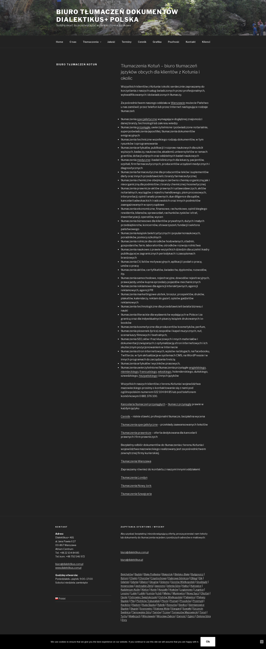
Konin (153, 589)
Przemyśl (198, 600)
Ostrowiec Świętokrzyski (143, 597)
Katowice (196, 585)
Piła (132, 600)
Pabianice (189, 597)
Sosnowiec (146, 608)
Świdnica (125, 612)
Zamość (181, 616)
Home (59, 41)
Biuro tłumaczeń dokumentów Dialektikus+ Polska (117, 15)
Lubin (134, 593)
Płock (165, 600)
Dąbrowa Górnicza (178, 578)
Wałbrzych (134, 616)
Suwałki (187, 608)
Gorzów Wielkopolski (183, 581)
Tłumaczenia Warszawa (136, 461)
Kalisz (185, 585)
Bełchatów (127, 574)
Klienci (206, 41)
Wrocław (162, 616)
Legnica (199, 589)
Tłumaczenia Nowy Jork (136, 485)
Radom (136, 604)
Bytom (124, 578)
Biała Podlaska (152, 574)
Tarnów (157, 612)
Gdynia (134, 581)
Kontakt (191, 41)
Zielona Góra (203, 616)
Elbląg (193, 578)
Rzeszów (172, 604)
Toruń (203, 612)
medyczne (143, 160)
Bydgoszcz (197, 574)
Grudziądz (201, 581)
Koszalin (163, 589)
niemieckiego (130, 371)
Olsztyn (205, 593)
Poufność (173, 41)
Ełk (200, 578)
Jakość (111, 41)
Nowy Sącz (193, 593)
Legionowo (186, 589)
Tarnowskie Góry (141, 612)
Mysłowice (179, 593)
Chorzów (144, 578)
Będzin (138, 574)
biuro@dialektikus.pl (132, 559)
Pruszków (185, 600)
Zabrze (171, 616)
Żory (124, 619)
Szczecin (198, 608)
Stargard (176, 608)
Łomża (151, 593)
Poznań (174, 600)
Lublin (142, 593)
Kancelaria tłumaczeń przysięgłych (143, 404)
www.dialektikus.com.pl (68, 567)
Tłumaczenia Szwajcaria (136, 493)
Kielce (145, 589)
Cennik (142, 41)
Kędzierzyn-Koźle (130, 589)
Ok (208, 641)
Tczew (166, 612)
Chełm (133, 578)
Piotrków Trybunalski (148, 600)
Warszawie (178, 103)
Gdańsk (125, 581)
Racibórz (125, 604)
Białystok (167, 574)
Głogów (154, 581)
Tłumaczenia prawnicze (136, 432)
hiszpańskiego (148, 375)
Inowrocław (127, 585)
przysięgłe (143, 127)
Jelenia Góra (173, 585)
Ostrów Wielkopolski (170, 597)
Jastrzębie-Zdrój (144, 585)
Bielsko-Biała (181, 574)
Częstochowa (158, 578)
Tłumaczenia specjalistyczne (139, 424)
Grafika (157, 41)
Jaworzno (160, 585)
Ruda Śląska (149, 604)
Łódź (159, 593)
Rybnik (161, 604)
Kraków (173, 589)
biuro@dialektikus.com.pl (69, 563)
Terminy (126, 41)
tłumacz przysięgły (179, 404)
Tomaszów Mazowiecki (185, 612)
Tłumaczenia (92, 41)
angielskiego (197, 367)
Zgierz (191, 616)
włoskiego (164, 371)
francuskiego (148, 371)
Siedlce (183, 604)
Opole (124, 597)
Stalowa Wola (161, 608)
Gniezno (164, 581)
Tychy (124, 616)
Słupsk (134, 608)
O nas (73, 41)
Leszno (125, 593)
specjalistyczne (147, 119)
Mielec (167, 593)
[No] (261, 641)
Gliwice (144, 581)
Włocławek (148, 616)
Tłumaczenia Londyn (134, 477)
